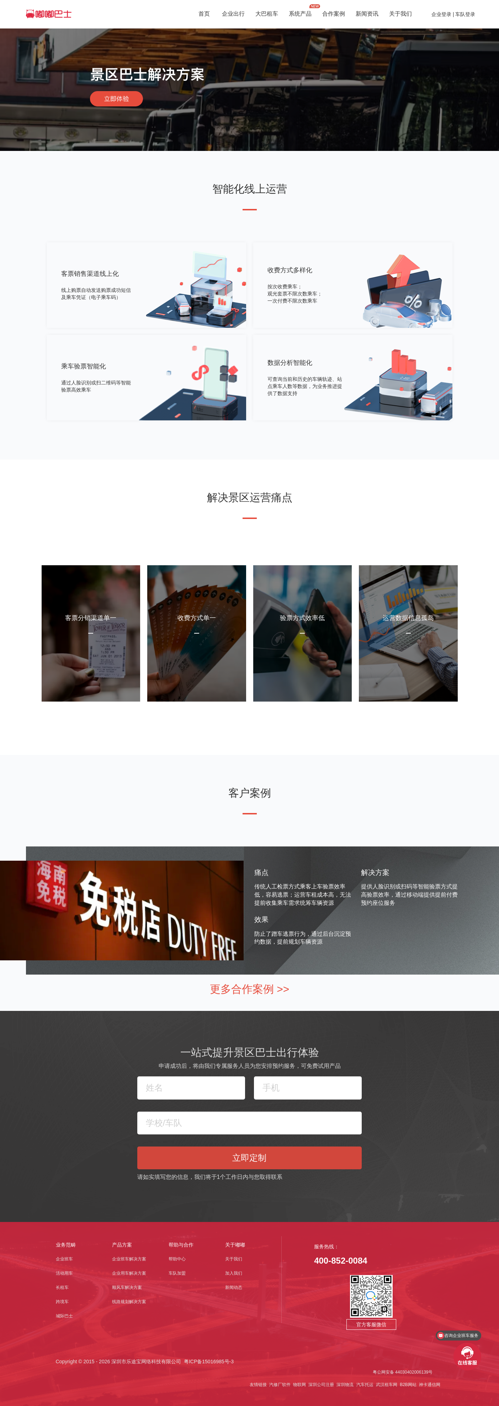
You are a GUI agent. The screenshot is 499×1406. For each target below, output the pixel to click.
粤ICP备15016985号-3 (209, 1361)
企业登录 (441, 14)
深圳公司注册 (320, 1384)
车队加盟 (177, 1273)
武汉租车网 (386, 1384)
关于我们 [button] (400, 14)
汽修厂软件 (279, 1384)
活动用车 (64, 1273)
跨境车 (62, 1301)
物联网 (299, 1384)
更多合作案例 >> (249, 989)
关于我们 (233, 1259)
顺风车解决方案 (127, 1287)
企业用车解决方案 (129, 1273)
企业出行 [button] (233, 14)
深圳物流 (344, 1384)
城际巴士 (64, 1315)
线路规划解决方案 (129, 1301)
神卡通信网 (429, 1384)
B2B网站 (407, 1384)
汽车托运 (364, 1384)
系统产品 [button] (300, 14)
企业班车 (64, 1259)
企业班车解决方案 (129, 1259)
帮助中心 (177, 1259)
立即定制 (249, 1158)
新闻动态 (233, 1287)
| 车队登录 (463, 14)
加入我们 (233, 1273)
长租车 (62, 1287)
